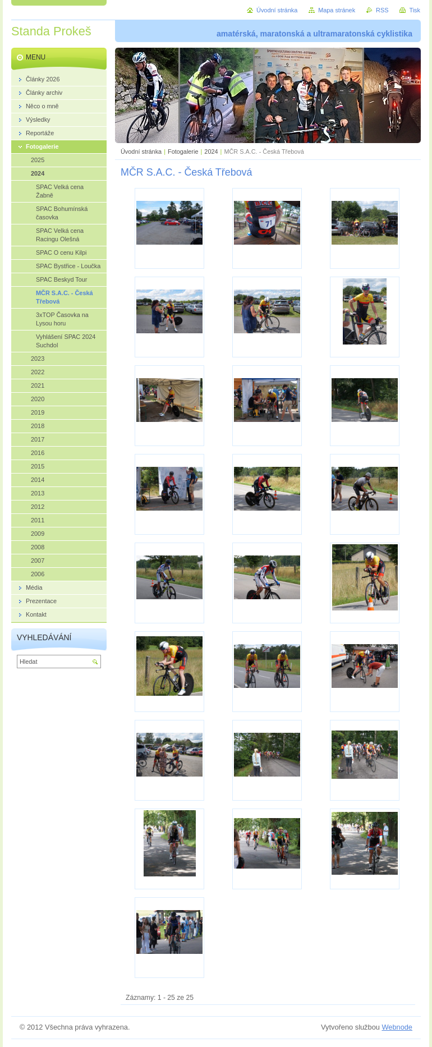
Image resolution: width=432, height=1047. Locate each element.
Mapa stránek (336, 10)
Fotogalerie (183, 151)
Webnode (397, 1027)
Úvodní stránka (141, 151)
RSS (382, 10)
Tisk (414, 10)
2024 (211, 151)
